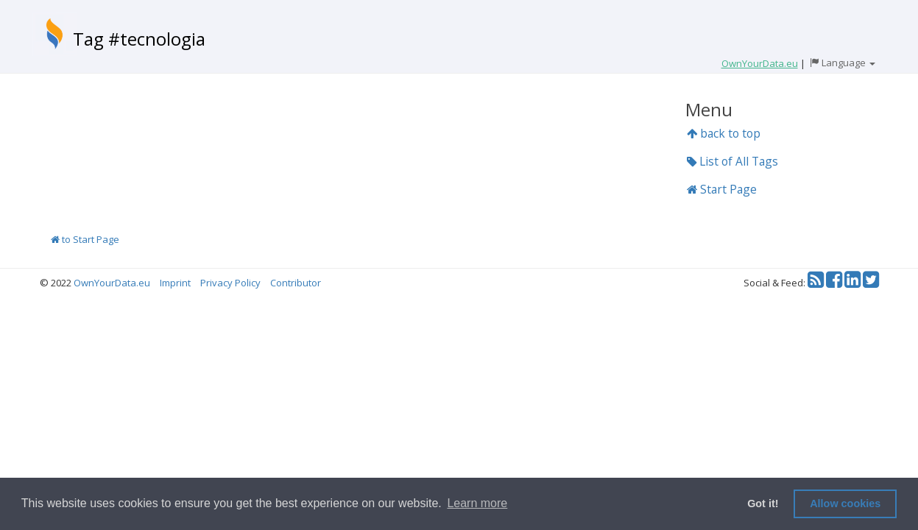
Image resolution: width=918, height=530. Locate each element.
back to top (723, 133)
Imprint (175, 282)
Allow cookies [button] (845, 503)
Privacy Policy (230, 282)
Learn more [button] (477, 503)
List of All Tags (732, 161)
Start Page (722, 189)
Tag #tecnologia (139, 38)
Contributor (295, 282)
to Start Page (85, 239)
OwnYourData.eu (112, 282)
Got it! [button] (762, 503)
